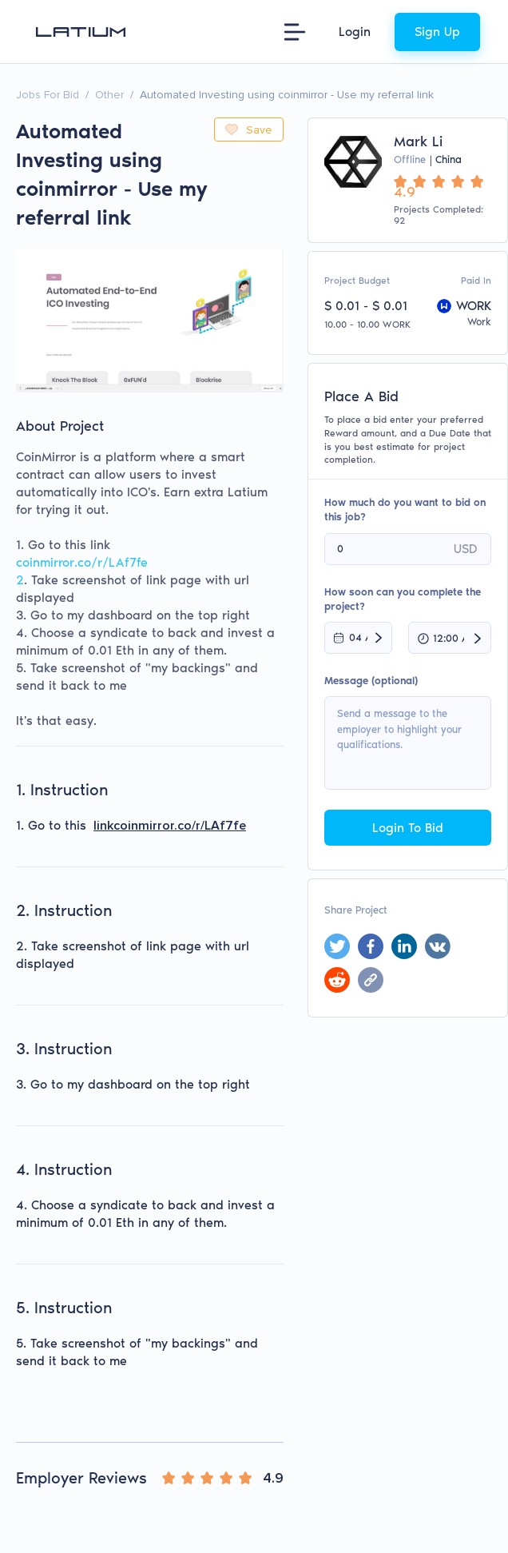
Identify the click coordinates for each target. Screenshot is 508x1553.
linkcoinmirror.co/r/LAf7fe (169, 826)
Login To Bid (407, 827)
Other (109, 95)
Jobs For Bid (47, 95)
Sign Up (437, 31)
